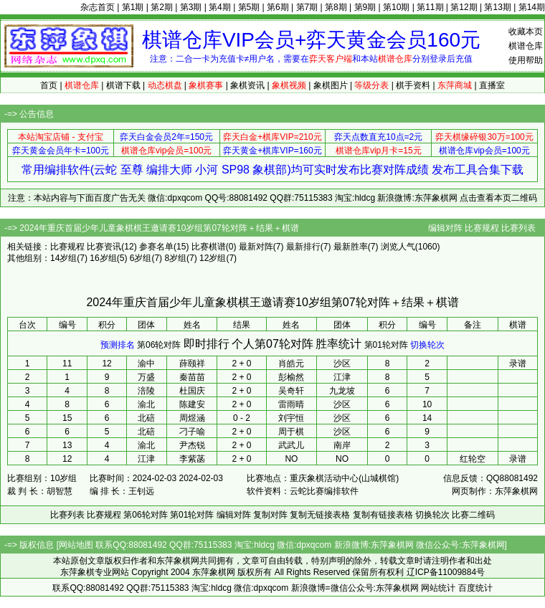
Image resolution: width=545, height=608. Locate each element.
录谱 (517, 363)
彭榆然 (291, 377)
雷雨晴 (291, 404)
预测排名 (117, 345)
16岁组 (103, 258)
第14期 (531, 7)
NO (291, 459)
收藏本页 (525, 32)
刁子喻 (192, 432)
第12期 (463, 7)
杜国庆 (192, 391)
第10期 (396, 7)
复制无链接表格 (320, 515)
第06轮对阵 (159, 345)
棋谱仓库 (525, 46)
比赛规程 (482, 228)
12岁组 (212, 258)
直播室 (492, 85)
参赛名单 (156, 247)
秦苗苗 (192, 377)
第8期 (336, 7)
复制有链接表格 (383, 515)
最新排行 (303, 247)
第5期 (249, 7)
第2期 (162, 7)
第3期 (191, 7)
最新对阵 (256, 247)
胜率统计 (338, 344)
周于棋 (291, 432)
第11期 (430, 7)
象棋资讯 (247, 85)
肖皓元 (291, 363)
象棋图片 (330, 85)
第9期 (365, 7)
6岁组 (141, 258)
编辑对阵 (445, 228)
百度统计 (475, 588)
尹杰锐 (192, 445)
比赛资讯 (104, 247)
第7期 (307, 7)
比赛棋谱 (208, 247)
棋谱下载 (123, 85)
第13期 (497, 7)
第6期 (278, 7)
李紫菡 (192, 459)
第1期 (133, 7)
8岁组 (175, 258)
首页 (48, 85)
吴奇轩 (291, 391)
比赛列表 (518, 228)
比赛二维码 (473, 515)
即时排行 (206, 344)
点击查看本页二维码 (498, 198)
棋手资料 (413, 85)
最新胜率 (350, 247)
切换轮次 (427, 345)
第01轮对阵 (386, 345)
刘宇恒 (291, 418)
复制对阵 (270, 515)
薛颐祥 (192, 363)
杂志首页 (97, 7)
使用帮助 (525, 60)
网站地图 (76, 545)
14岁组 (63, 258)
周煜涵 (192, 418)
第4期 (220, 7)
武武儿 (291, 445)
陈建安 (192, 404)
